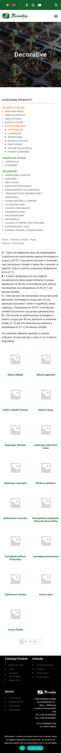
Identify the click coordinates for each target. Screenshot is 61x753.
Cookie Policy (35, 748)
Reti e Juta (12, 182)
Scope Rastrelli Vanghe (21, 200)
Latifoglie (14, 133)
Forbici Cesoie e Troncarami (24, 230)
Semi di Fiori (13, 118)
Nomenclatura (15, 211)
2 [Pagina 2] (26, 641)
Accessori (9, 171)
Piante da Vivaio (14, 157)
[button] (56, 5)
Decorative (15, 129)
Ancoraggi (12, 219)
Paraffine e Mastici (17, 175)
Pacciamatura (14, 215)
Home (5, 239)
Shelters (11, 178)
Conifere (11, 165)
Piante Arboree (15, 126)
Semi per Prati (14, 111)
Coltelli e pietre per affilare (24, 222)
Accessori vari (15, 204)
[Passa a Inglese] (14, 5)
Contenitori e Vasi (17, 226)
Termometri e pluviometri (22, 189)
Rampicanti (15, 137)
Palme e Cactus (18, 140)
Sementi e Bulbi (13, 107)
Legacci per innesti (17, 208)
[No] (56, 742)
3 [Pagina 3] (30, 641)
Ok (22, 748)
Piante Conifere (18, 151)
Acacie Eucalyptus (20, 148)
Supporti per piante (18, 186)
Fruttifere (15, 144)
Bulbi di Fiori (14, 122)
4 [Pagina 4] (34, 641)
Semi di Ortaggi (15, 115)
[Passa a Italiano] (8, 5)
